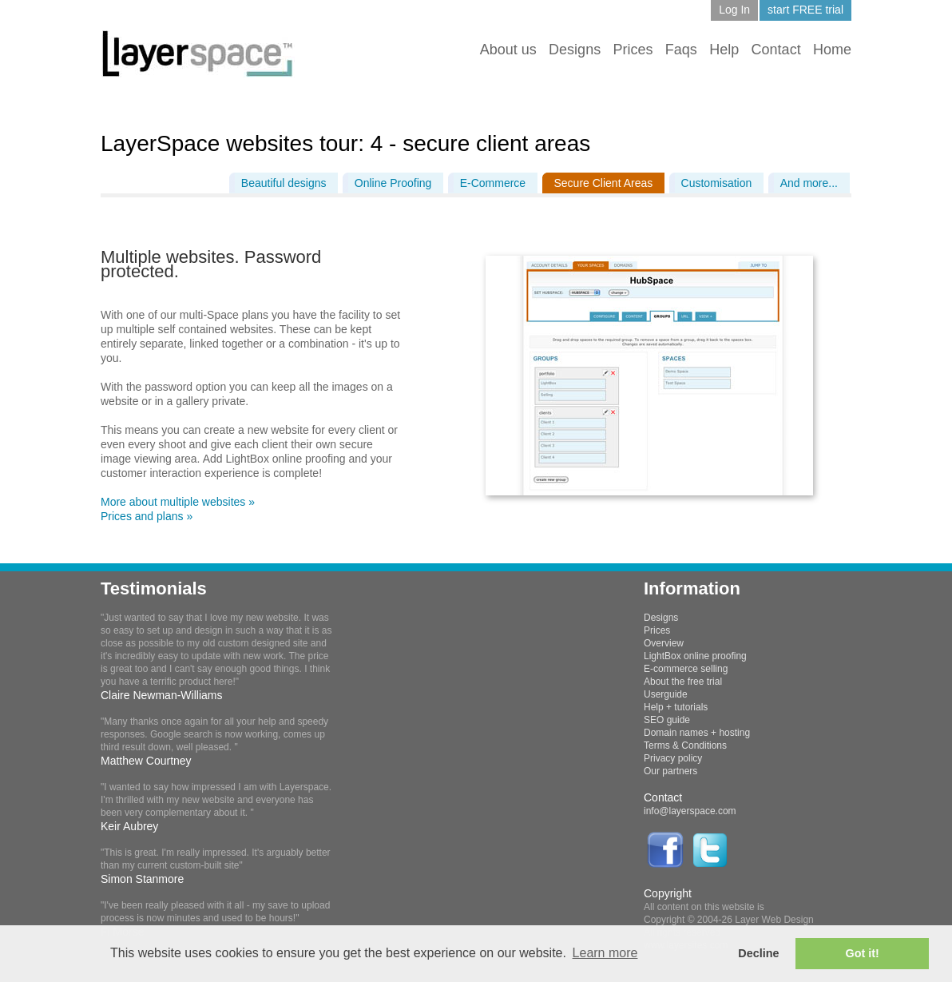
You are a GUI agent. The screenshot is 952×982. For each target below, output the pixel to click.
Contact (776, 50)
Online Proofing (393, 183)
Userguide (666, 694)
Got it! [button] (862, 953)
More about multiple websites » (178, 501)
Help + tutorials (676, 707)
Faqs (681, 50)
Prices (633, 50)
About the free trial (683, 681)
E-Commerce (493, 183)
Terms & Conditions (685, 745)
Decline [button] (758, 953)
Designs (575, 50)
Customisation (716, 183)
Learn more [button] (605, 953)
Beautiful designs (284, 183)
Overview (664, 643)
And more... (809, 183)
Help (724, 50)
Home (832, 50)
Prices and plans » (146, 516)
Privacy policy (673, 758)
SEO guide (667, 720)
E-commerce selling (686, 668)
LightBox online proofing (695, 656)
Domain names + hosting (697, 732)
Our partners (670, 771)
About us (508, 50)
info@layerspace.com (690, 811)
